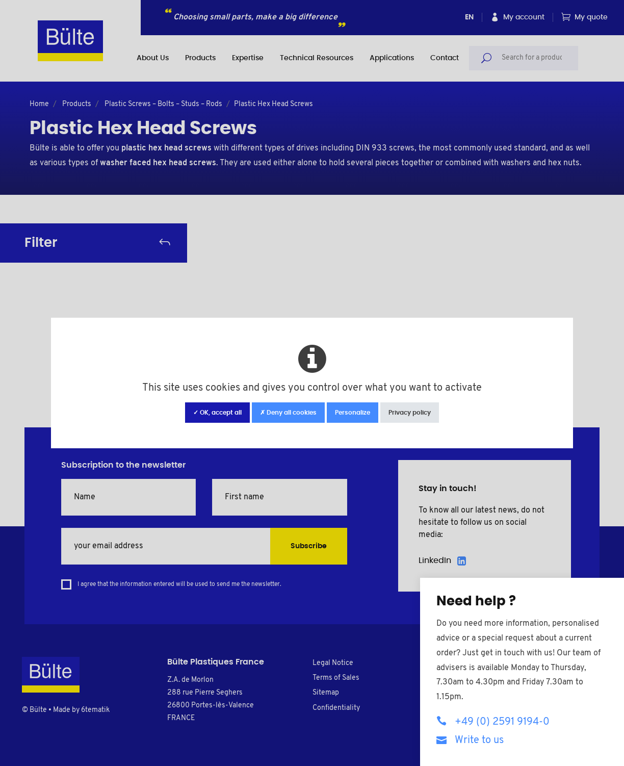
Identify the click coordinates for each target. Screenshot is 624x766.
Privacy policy (409, 413)
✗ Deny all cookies (288, 413)
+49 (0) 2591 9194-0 (493, 721)
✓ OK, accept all (217, 413)
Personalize (352, 413)
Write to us (470, 740)
